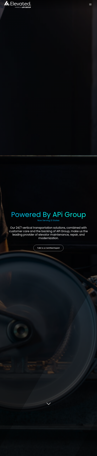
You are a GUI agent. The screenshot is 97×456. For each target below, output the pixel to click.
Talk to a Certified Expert (48, 248)
